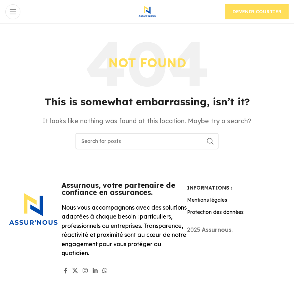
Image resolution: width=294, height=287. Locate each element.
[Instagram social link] (85, 270)
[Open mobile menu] (13, 12)
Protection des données (215, 212)
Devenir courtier (256, 11)
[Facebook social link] (66, 270)
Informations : (209, 188)
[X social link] (75, 270)
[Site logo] (147, 11)
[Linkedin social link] (95, 270)
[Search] (147, 141)
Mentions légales (207, 200)
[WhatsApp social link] (104, 270)
